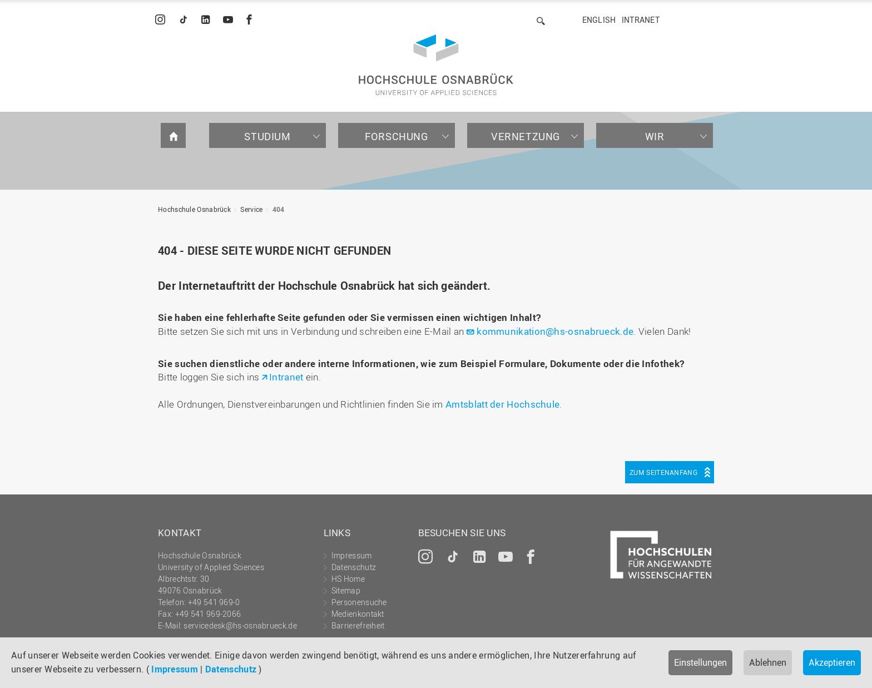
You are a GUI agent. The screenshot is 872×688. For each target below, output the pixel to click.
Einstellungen (700, 662)
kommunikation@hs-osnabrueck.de (555, 331)
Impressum (174, 669)
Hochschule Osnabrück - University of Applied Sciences (436, 64)
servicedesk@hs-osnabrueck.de (240, 625)
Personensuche (359, 602)
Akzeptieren (832, 662)
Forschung (396, 136)
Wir (655, 136)
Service (251, 209)
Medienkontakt (357, 613)
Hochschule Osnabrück (194, 209)
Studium (267, 136)
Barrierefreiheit (358, 625)
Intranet (641, 19)
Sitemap (345, 590)
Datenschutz (230, 669)
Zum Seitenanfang (663, 472)
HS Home (348, 578)
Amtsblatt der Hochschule (502, 404)
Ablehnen (767, 662)
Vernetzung (525, 136)
